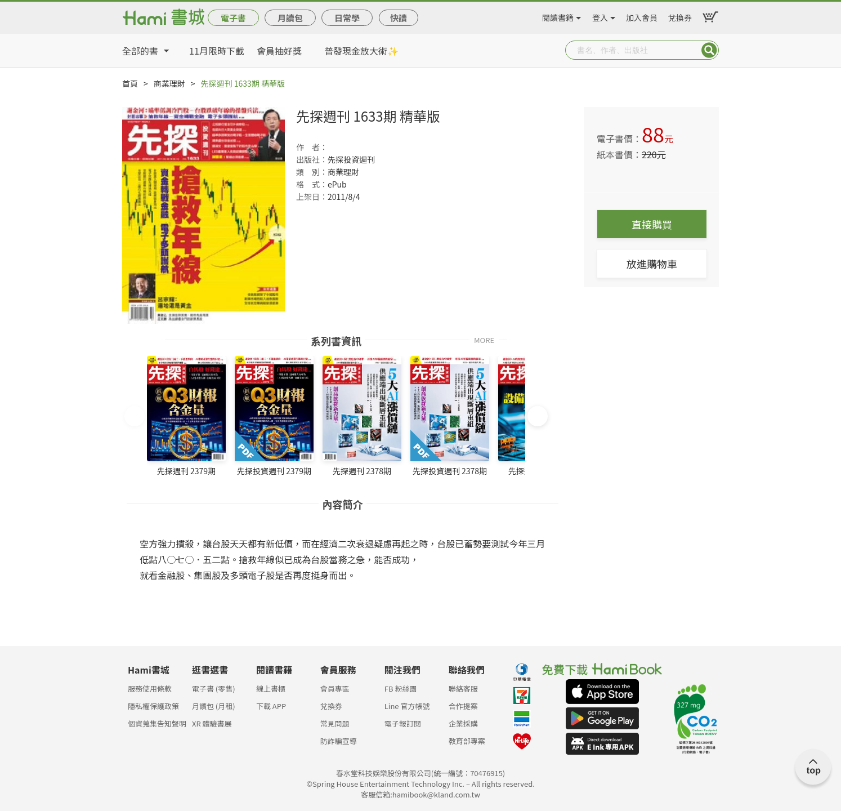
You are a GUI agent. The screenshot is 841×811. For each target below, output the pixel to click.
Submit (709, 50)
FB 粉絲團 (400, 688)
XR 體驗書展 (212, 723)
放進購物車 (652, 263)
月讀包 (290, 18)
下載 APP (271, 706)
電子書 (233, 18)
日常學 (347, 18)
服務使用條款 (150, 688)
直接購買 (652, 224)
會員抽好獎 (279, 50)
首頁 (130, 83)
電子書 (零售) (213, 688)
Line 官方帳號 (407, 706)
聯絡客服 (463, 688)
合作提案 (463, 706)
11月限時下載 (216, 50)
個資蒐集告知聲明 (157, 723)
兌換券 (680, 16)
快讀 (398, 18)
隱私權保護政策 (153, 706)
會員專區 (335, 688)
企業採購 (463, 723)
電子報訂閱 (402, 723)
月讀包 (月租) (213, 706)
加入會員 (641, 16)
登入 (600, 16)
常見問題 (335, 723)
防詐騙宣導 (338, 741)
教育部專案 (467, 741)
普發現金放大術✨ (361, 50)
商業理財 (169, 83)
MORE (484, 339)
